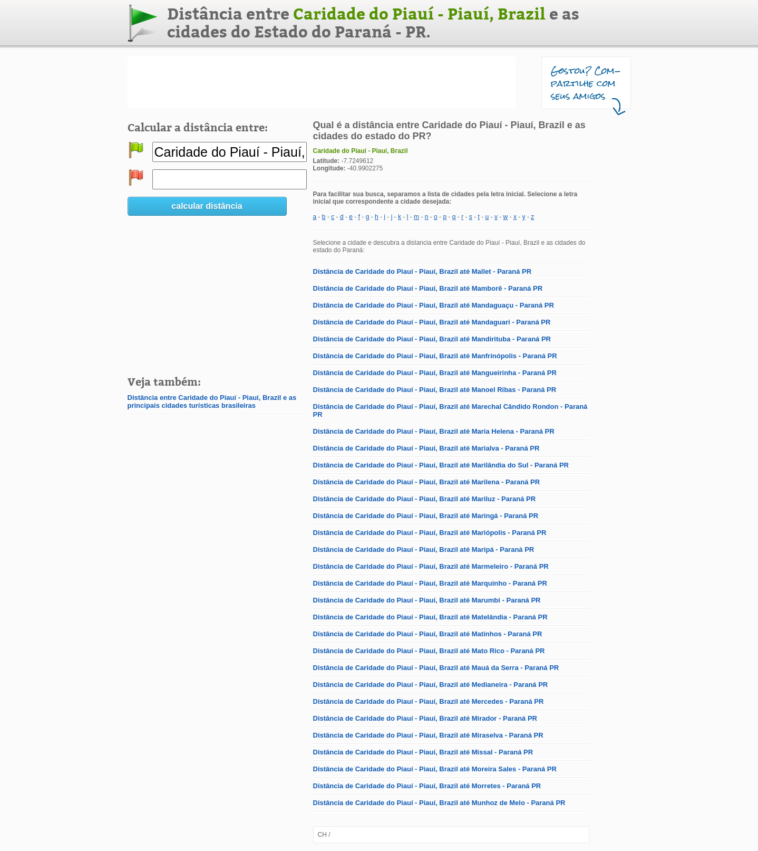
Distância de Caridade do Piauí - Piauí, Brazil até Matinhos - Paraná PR (427, 634)
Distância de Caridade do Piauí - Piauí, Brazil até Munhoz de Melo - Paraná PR (439, 803)
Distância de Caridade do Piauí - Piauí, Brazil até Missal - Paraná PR (423, 752)
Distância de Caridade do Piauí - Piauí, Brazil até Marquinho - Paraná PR (430, 583)
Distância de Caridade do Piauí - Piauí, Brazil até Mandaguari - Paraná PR (432, 322)
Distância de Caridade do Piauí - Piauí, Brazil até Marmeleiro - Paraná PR (431, 566)
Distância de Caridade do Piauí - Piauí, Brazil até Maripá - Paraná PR (424, 549)
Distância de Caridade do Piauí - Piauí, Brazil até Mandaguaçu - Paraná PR (433, 305)
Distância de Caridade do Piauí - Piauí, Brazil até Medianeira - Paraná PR (430, 685)
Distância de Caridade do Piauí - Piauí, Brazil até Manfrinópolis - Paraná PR (435, 356)
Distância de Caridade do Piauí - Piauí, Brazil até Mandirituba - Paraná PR (432, 339)
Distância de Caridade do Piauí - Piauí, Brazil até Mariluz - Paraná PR (424, 499)
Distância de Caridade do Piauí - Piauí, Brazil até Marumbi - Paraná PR (427, 600)
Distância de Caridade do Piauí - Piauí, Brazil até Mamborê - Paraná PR (428, 288)
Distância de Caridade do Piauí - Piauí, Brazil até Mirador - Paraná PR (425, 718)
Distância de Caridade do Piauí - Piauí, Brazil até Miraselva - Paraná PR (428, 735)
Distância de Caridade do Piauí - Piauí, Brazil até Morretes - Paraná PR (427, 786)
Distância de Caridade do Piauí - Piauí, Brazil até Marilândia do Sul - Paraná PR (441, 465)
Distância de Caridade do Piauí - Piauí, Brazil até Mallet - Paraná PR (422, 271)
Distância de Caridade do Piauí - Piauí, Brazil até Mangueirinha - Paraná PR (435, 373)
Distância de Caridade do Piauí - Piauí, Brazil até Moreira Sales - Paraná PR (435, 769)
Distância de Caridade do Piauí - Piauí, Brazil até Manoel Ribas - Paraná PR (435, 390)
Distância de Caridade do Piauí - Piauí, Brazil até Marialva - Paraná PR (426, 448)
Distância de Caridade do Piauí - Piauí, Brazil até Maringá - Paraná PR (426, 516)
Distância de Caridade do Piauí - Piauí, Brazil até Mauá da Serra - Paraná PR (436, 668)
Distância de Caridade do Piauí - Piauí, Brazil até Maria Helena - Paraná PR (434, 431)
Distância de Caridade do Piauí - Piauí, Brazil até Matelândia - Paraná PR (430, 617)
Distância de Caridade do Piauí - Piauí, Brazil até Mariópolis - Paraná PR (430, 533)
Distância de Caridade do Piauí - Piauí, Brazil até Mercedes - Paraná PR (428, 701)
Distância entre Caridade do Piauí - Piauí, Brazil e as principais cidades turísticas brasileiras (212, 401)
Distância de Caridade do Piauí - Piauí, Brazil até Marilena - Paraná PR (426, 482)
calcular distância (206, 206)
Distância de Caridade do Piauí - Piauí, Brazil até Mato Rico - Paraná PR (429, 651)
